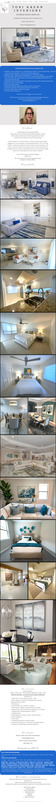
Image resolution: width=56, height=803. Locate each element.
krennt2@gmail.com (30, 25)
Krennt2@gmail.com (28, 738)
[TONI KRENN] (8, 2)
